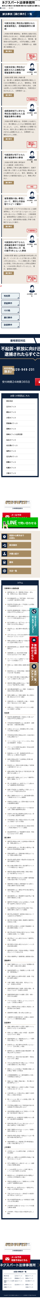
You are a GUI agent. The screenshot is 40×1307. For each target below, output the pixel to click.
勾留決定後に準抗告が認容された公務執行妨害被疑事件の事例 (14, 70)
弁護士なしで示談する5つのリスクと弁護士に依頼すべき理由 (20, 708)
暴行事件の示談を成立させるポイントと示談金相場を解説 (20, 945)
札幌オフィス (11, 468)
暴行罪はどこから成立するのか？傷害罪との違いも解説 (20, 939)
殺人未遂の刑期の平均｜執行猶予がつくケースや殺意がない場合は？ (20, 866)
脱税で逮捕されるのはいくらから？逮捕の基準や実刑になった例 (20, 1130)
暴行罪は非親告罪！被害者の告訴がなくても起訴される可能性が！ (20, 915)
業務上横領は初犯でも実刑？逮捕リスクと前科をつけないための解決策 (20, 1027)
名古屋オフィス (12, 445)
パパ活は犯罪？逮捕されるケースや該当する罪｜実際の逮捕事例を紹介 (20, 808)
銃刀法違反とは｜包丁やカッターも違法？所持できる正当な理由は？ (20, 623)
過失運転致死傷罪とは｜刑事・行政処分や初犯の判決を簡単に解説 (20, 690)
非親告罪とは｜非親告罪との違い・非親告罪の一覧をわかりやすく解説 (20, 702)
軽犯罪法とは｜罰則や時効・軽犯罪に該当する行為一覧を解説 (20, 672)
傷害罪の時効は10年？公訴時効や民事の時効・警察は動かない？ (20, 842)
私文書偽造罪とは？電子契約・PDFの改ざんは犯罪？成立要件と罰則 (20, 599)
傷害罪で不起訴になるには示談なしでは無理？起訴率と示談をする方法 (20, 903)
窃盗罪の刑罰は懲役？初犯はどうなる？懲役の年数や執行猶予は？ (20, 1136)
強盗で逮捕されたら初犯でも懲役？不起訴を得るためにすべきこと (20, 1088)
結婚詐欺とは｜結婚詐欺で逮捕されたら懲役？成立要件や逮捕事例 (20, 1118)
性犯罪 (7, 296)
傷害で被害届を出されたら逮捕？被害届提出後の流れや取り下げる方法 (20, 878)
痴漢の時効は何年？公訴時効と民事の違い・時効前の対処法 (20, 760)
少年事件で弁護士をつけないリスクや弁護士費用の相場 (20, 1206)
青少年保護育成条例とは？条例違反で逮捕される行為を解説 (20, 1200)
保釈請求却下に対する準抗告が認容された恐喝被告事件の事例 (14, 114)
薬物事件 (7, 960)
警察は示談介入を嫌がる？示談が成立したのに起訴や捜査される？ (20, 641)
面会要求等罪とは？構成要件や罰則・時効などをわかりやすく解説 (20, 832)
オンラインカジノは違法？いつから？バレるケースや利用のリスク (20, 659)
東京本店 (9, 401)
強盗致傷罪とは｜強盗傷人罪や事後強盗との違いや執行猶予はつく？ (20, 1142)
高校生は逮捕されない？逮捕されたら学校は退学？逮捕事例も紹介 (20, 1182)
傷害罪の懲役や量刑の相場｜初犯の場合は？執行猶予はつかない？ (20, 872)
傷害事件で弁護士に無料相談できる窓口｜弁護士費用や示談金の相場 (20, 884)
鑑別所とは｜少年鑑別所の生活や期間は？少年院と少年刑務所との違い (20, 1176)
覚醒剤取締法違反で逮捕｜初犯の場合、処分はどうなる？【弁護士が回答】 (20, 989)
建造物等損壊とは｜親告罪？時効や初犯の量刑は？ (20, 647)
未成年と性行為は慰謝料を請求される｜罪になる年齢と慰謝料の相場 (20, 814)
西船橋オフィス (12, 423)
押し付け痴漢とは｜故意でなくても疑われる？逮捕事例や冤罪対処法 (20, 784)
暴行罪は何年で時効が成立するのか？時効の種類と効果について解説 (20, 933)
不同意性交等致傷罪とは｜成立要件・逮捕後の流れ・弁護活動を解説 (20, 723)
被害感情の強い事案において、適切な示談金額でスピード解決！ (14, 201)
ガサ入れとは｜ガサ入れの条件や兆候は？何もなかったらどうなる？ (20, 635)
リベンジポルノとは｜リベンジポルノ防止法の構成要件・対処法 (20, 742)
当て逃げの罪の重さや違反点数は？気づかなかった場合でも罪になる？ (20, 678)
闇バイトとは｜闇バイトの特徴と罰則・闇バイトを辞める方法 (20, 1100)
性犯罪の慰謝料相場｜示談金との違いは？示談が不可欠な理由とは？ (20, 611)
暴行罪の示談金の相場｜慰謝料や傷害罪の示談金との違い (20, 921)
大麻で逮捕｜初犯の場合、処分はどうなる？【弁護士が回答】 (20, 983)
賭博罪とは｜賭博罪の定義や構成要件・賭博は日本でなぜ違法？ (20, 1051)
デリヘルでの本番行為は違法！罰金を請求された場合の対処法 (20, 748)
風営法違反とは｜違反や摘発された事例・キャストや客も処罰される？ (20, 617)
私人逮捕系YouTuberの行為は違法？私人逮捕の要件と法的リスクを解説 (20, 909)
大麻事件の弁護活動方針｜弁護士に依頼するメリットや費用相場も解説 (20, 1018)
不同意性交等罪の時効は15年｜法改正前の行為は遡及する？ (20, 736)
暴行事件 (9, 51)
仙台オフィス (11, 440)
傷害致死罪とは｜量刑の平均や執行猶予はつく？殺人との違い (20, 890)
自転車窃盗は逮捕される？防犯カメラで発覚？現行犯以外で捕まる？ (20, 1112)
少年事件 (7, 1147)
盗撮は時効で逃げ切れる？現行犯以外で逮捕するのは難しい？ (20, 772)
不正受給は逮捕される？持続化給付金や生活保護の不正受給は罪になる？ (20, 1106)
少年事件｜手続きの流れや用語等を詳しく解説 (20, 1212)
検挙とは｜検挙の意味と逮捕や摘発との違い (20, 666)
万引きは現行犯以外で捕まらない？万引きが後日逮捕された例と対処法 (20, 1063)
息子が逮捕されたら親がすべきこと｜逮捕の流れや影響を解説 (20, 1164)
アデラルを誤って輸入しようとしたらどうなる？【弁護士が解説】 (20, 1001)
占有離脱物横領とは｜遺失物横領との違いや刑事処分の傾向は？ (20, 1076)
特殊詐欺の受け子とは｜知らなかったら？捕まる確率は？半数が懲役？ (20, 1124)
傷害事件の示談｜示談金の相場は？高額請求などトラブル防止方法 (20, 951)
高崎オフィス (11, 429)
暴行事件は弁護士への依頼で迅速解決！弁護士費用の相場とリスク (20, 927)
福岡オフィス (11, 451)
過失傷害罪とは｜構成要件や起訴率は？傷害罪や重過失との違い (20, 896)
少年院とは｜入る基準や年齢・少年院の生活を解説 (20, 1152)
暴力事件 (7, 838)
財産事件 (8, 325)
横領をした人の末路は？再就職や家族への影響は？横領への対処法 (20, 1070)
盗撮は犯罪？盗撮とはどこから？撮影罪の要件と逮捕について (20, 778)
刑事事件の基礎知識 (11, 588)
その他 (7, 310)
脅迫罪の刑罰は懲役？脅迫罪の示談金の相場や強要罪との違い (20, 860)
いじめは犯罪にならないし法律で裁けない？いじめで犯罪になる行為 (20, 1170)
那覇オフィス (11, 462)
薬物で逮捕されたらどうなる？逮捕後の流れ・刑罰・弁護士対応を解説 (20, 965)
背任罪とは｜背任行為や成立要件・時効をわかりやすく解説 (20, 1057)
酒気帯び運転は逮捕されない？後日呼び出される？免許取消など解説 (20, 684)
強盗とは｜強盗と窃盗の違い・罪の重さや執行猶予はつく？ (20, 1082)
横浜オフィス (11, 412)
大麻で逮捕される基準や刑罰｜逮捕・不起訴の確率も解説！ (20, 977)
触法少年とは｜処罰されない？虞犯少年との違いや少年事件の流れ (20, 1188)
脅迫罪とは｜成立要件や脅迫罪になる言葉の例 (20, 629)
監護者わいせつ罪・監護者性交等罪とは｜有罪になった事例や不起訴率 (20, 754)
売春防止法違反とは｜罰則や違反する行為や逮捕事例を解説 (20, 802)
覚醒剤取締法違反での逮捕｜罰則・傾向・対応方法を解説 (20, 995)
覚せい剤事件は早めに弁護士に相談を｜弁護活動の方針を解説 (20, 1007)
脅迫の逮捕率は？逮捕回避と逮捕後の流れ (20, 956)
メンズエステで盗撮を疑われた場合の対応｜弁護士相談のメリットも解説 (20, 826)
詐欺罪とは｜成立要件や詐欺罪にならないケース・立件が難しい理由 (20, 1045)
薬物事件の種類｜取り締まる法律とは (19, 1012)
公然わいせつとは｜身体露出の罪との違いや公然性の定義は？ (20, 729)
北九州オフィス (12, 456)
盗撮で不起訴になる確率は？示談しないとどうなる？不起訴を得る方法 (20, 790)
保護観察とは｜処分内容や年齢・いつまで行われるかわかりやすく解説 (20, 653)
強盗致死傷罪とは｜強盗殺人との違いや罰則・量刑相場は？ (20, 971)
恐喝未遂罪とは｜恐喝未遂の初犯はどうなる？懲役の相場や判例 (20, 854)
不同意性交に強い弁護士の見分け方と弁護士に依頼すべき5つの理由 (20, 820)
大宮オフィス (11, 418)
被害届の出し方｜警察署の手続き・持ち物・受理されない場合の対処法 (20, 593)
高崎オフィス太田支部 (14, 434)
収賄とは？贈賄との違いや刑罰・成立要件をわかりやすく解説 (20, 1033)
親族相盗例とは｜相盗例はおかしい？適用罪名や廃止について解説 (20, 1039)
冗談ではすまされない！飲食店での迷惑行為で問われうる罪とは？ (20, 1194)
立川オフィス (11, 407)
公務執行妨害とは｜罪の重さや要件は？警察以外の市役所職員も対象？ (20, 848)
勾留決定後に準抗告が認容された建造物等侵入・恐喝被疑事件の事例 (19, 26)
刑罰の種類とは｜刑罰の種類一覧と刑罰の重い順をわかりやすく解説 (20, 696)
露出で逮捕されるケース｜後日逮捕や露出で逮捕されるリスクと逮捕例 (20, 796)
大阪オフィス (11, 473)
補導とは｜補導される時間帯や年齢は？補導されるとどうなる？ (20, 1158)
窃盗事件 (8, 303)
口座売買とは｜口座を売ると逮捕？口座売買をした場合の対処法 (20, 1094)
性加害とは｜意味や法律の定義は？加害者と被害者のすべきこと (20, 766)
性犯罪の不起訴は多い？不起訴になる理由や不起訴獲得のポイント (20, 605)
